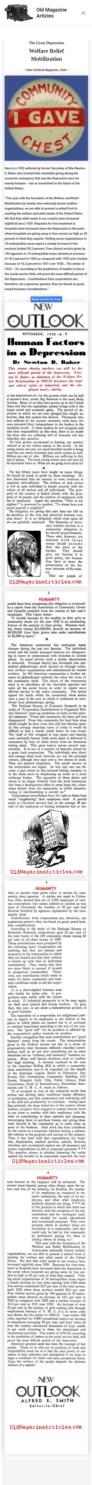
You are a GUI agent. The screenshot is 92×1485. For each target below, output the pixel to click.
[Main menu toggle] (83, 13)
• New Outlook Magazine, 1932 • (46, 70)
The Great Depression (46, 43)
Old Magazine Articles (52, 13)
